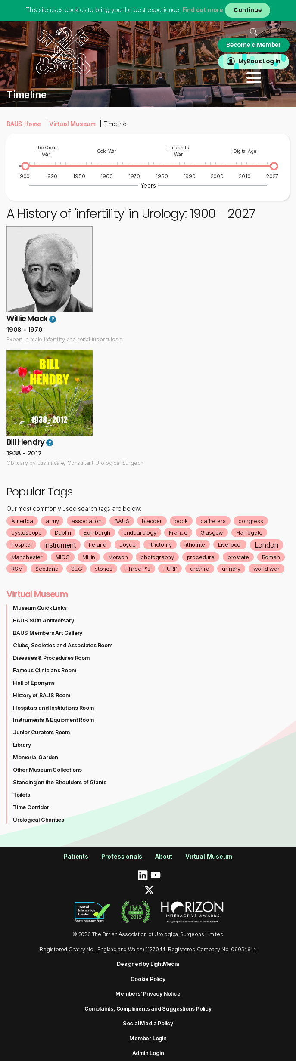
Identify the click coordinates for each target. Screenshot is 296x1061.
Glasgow (212, 532)
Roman (271, 557)
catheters (212, 520)
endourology (139, 532)
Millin (88, 557)
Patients (76, 856)
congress (250, 520)
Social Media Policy (148, 1023)
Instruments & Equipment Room (53, 720)
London (266, 545)
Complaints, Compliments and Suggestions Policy (148, 1008)
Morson (118, 557)
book (180, 520)
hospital (21, 544)
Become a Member (253, 45)
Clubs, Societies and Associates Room (62, 645)
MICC (63, 557)
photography (157, 557)
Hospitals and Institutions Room (53, 708)
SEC (76, 568)
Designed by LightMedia (148, 964)
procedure (201, 557)
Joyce (127, 544)
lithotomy (159, 544)
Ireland (98, 544)
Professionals (121, 856)
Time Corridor (31, 807)
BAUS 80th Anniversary (43, 620)
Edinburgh (97, 532)
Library (22, 745)
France (178, 532)
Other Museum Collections (47, 770)
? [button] (52, 319)
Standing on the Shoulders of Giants (59, 782)
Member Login (148, 1038)
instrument (60, 545)
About (163, 856)
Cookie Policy (148, 979)
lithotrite (194, 544)
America (22, 520)
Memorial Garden (35, 757)
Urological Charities (38, 820)
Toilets (21, 795)
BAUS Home (23, 123)
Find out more (202, 9)
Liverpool (230, 544)
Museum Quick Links (39, 608)
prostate (238, 557)
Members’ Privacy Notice (147, 993)
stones (103, 568)
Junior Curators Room (41, 732)
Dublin (63, 532)
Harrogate (249, 532)
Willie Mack (26, 318)
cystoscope (26, 532)
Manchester (27, 557)
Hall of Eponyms (34, 683)
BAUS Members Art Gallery (47, 633)
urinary (231, 568)
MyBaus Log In (259, 61)
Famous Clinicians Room (44, 670)
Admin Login (148, 1053)
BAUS (121, 520)
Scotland (46, 568)
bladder (152, 520)
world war (266, 568)
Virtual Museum (72, 123)
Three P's (137, 568)
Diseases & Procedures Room (51, 658)
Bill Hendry (25, 441)
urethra (199, 568)
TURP (170, 568)
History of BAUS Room (41, 695)
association (87, 520)
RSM (16, 568)
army (52, 520)
